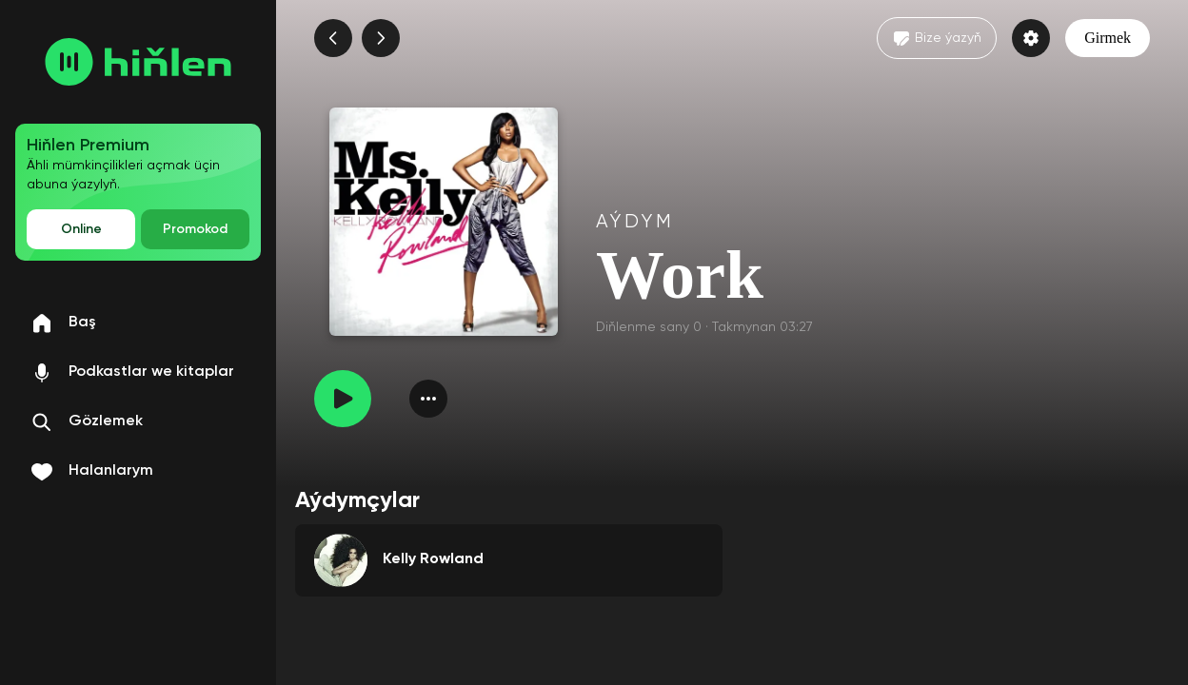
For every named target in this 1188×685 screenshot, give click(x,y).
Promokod (195, 229)
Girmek (1107, 37)
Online (81, 229)
